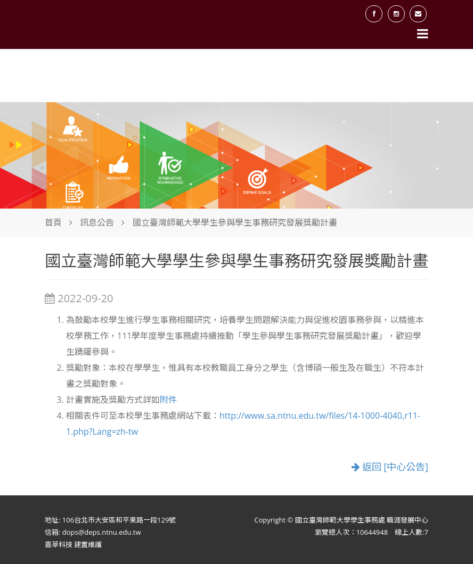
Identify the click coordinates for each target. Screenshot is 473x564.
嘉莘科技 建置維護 (73, 544)
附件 (168, 399)
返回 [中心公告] (390, 466)
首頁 (53, 222)
